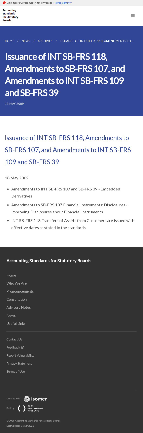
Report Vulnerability (20, 355)
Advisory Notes (18, 307)
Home (11, 275)
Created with (29, 398)
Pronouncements (20, 291)
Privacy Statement (19, 363)
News (11, 315)
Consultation (16, 299)
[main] (71, 136)
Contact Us (14, 339)
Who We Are (16, 283)
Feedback (13, 347)
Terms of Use (15, 371)
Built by (27, 408)
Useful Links (16, 323)
